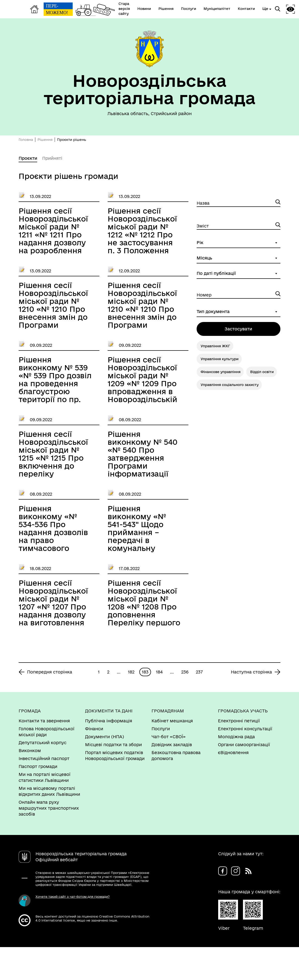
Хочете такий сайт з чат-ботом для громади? (72, 896)
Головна (26, 140)
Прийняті (52, 158)
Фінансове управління (220, 372)
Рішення (45, 140)
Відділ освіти (262, 372)
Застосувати (238, 328)
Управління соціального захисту (230, 385)
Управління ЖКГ (215, 346)
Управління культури (220, 359)
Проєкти (28, 158)
